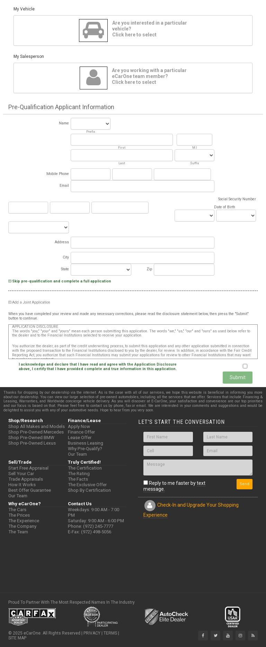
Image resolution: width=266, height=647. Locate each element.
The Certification (85, 468)
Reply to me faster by (174, 486)
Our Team (77, 454)
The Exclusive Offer (87, 484)
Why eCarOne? (24, 503)
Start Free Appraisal (28, 468)
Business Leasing (85, 443)
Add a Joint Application (29, 302)
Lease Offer (79, 437)
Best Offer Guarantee (29, 490)
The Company (22, 526)
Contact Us (80, 503)
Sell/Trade (20, 462)
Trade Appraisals (25, 479)
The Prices (19, 515)
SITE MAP (17, 638)
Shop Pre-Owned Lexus (32, 443)
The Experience (23, 520)
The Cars (17, 509)
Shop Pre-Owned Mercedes (36, 432)
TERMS (110, 633)
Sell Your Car (21, 473)
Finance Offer (81, 432)
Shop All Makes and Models (36, 426)
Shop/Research (25, 420)
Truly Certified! (84, 462)
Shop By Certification (89, 490)
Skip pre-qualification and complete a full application (59, 281)
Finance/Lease (84, 420)
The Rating (79, 473)
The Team (18, 531)
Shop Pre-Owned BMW (31, 437)
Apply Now (79, 426)
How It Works (22, 484)
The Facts (78, 479)
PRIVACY (91, 633)
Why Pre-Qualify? (85, 448)
